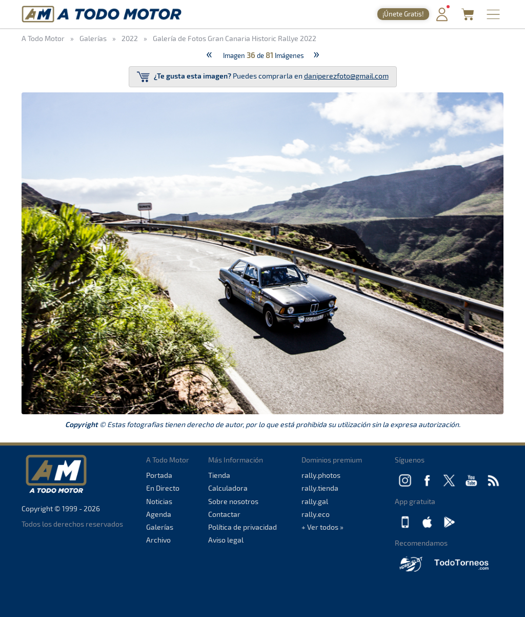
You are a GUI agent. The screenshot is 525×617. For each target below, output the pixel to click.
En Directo (162, 488)
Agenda (158, 514)
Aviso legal (226, 539)
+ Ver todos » (322, 527)
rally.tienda (319, 488)
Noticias (159, 501)
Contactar (224, 514)
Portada (159, 475)
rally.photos (320, 475)
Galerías (159, 527)
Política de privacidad (242, 527)
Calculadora (228, 488)
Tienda (219, 475)
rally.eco (315, 514)
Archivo (158, 539)
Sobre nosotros (233, 501)
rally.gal (314, 501)
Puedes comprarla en (263, 76)
